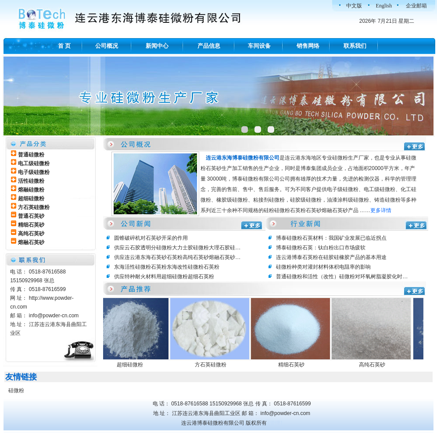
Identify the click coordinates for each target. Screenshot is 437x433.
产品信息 (208, 46)
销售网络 (308, 46)
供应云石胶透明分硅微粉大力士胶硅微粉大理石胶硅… (177, 248)
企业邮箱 (416, 6)
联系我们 (355, 46)
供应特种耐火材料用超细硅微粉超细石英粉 (164, 276)
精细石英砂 (293, 365)
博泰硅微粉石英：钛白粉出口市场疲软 (320, 248)
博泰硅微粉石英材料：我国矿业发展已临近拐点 (331, 238)
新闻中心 (157, 46)
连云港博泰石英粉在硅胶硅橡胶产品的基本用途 (331, 257)
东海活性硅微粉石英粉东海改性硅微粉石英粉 (166, 267)
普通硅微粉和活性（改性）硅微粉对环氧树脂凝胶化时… (342, 276)
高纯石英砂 (374, 365)
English (384, 6)
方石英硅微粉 (213, 365)
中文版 (354, 6)
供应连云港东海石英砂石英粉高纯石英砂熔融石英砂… (177, 257)
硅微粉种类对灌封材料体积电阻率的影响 (323, 267)
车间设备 (259, 46)
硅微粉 (16, 390)
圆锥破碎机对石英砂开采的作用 (151, 238)
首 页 (64, 46)
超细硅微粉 (132, 365)
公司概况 (106, 46)
